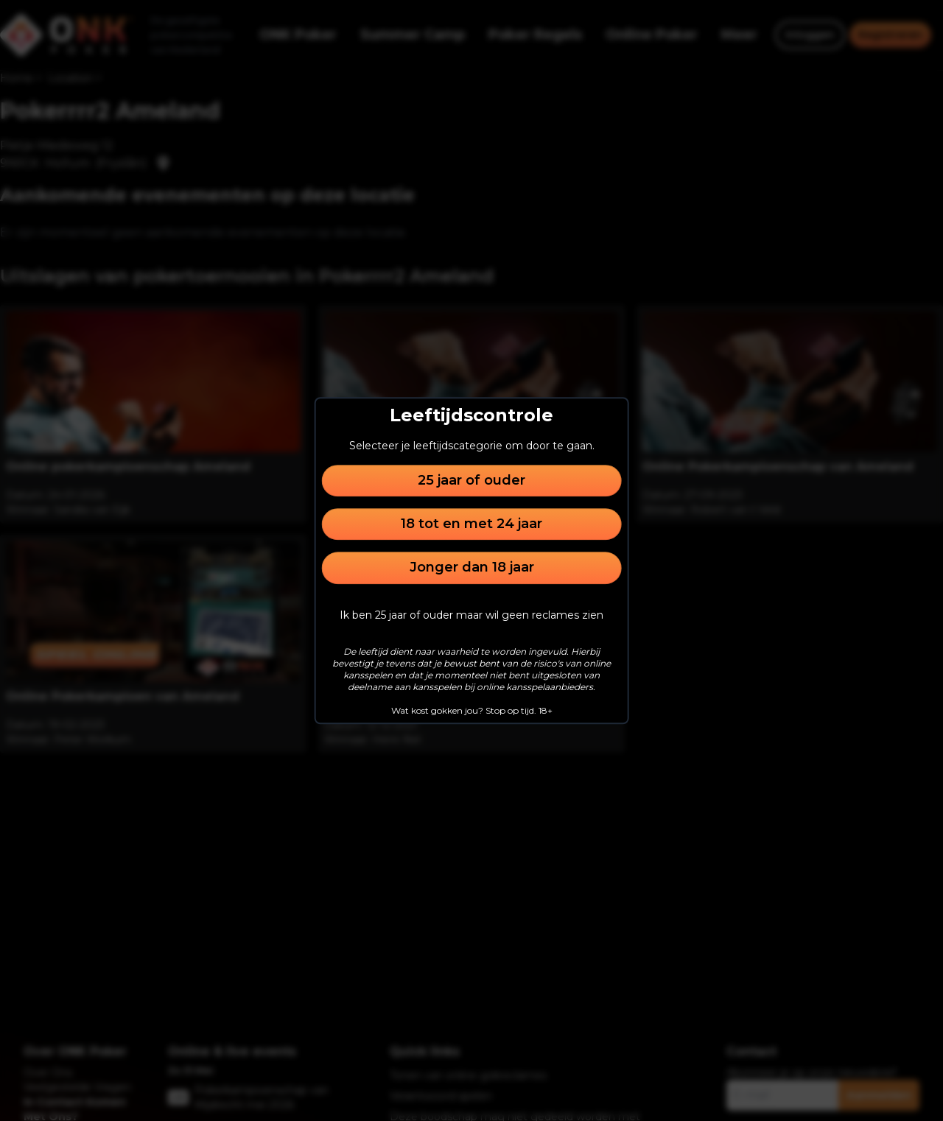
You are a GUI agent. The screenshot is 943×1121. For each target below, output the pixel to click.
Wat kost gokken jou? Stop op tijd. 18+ (472, 710)
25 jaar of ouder (471, 480)
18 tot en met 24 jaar (471, 524)
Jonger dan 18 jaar (472, 568)
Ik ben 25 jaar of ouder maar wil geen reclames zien (471, 615)
